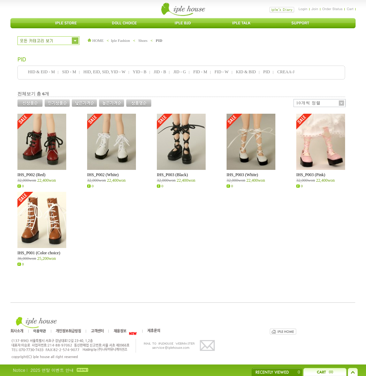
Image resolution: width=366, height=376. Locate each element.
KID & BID (246, 71)
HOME (95, 40)
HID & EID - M (41, 71)
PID (159, 40)
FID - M (200, 71)
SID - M (69, 71)
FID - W (221, 71)
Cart (350, 8)
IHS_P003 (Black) (172, 174)
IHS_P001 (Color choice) (38, 252)
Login (302, 8)
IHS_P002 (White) (103, 174)
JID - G (179, 71)
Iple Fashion (120, 40)
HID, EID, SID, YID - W (104, 71)
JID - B (160, 71)
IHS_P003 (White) (242, 174)
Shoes (142, 40)
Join (315, 8)
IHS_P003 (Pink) (310, 174)
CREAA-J (285, 71)
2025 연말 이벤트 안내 (52, 370)
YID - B (139, 71)
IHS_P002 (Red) (31, 174)
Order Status (332, 8)
